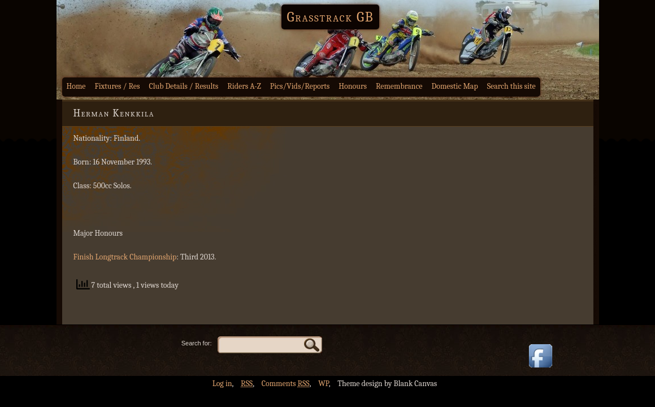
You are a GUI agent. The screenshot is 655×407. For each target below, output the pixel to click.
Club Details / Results (184, 86)
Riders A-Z (244, 86)
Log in (222, 383)
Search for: (196, 343)
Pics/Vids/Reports (300, 86)
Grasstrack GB (330, 17)
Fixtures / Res (117, 86)
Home (76, 86)
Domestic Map (454, 86)
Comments (286, 383)
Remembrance (399, 86)
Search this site (511, 86)
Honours (353, 86)
